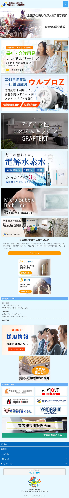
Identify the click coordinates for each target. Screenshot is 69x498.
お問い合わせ (34, 459)
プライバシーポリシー (34, 464)
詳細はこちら (34, 253)
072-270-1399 (34, 473)
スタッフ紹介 (34, 454)
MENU (65, 3)
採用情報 (34, 449)
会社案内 (34, 444)
